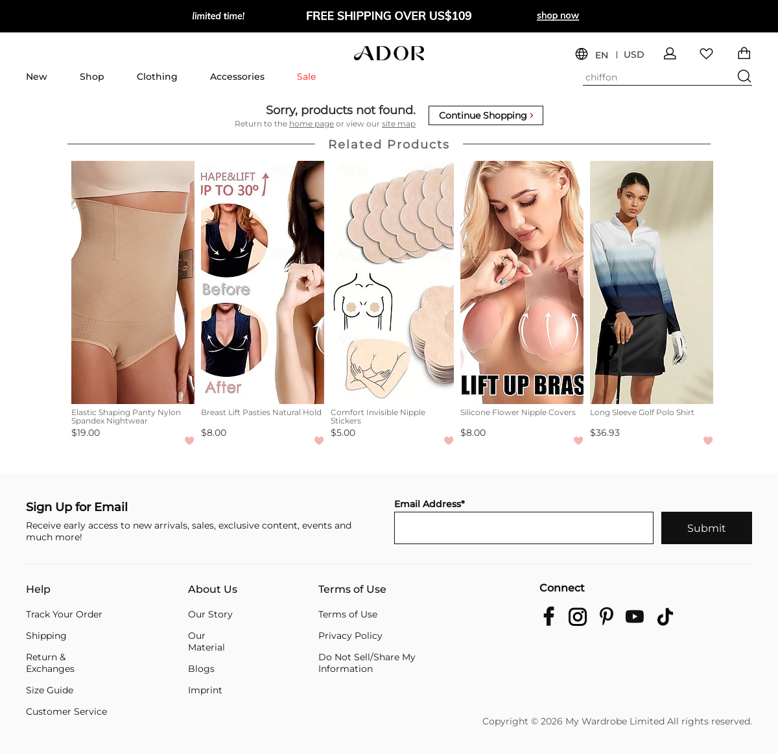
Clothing (157, 76)
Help (38, 589)
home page (311, 123)
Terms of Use (352, 589)
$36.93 (605, 432)
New (36, 76)
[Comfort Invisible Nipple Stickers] (392, 282)
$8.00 (213, 432)
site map (399, 123)
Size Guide (49, 690)
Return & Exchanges (50, 663)
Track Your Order (64, 614)
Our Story (210, 614)
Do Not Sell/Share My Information (367, 663)
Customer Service (66, 711)
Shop (92, 76)
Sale (306, 76)
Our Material (206, 641)
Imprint (205, 690)
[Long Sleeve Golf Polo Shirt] (651, 282)
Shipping (46, 635)
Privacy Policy (350, 635)
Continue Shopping (486, 115)
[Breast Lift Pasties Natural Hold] (262, 282)
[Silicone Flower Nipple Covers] (522, 282)
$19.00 (85, 432)
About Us (212, 589)
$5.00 (343, 432)
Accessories (237, 76)
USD (634, 54)
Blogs (201, 669)
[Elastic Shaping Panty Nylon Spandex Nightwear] (132, 282)
